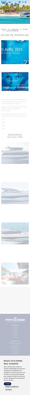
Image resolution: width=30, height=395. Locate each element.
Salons (25, 29)
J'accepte (7, 383)
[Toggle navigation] (9, 2)
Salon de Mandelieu (12, 30)
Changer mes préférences (11, 386)
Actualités (14, 29)
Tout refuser (8, 389)
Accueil (3, 29)
